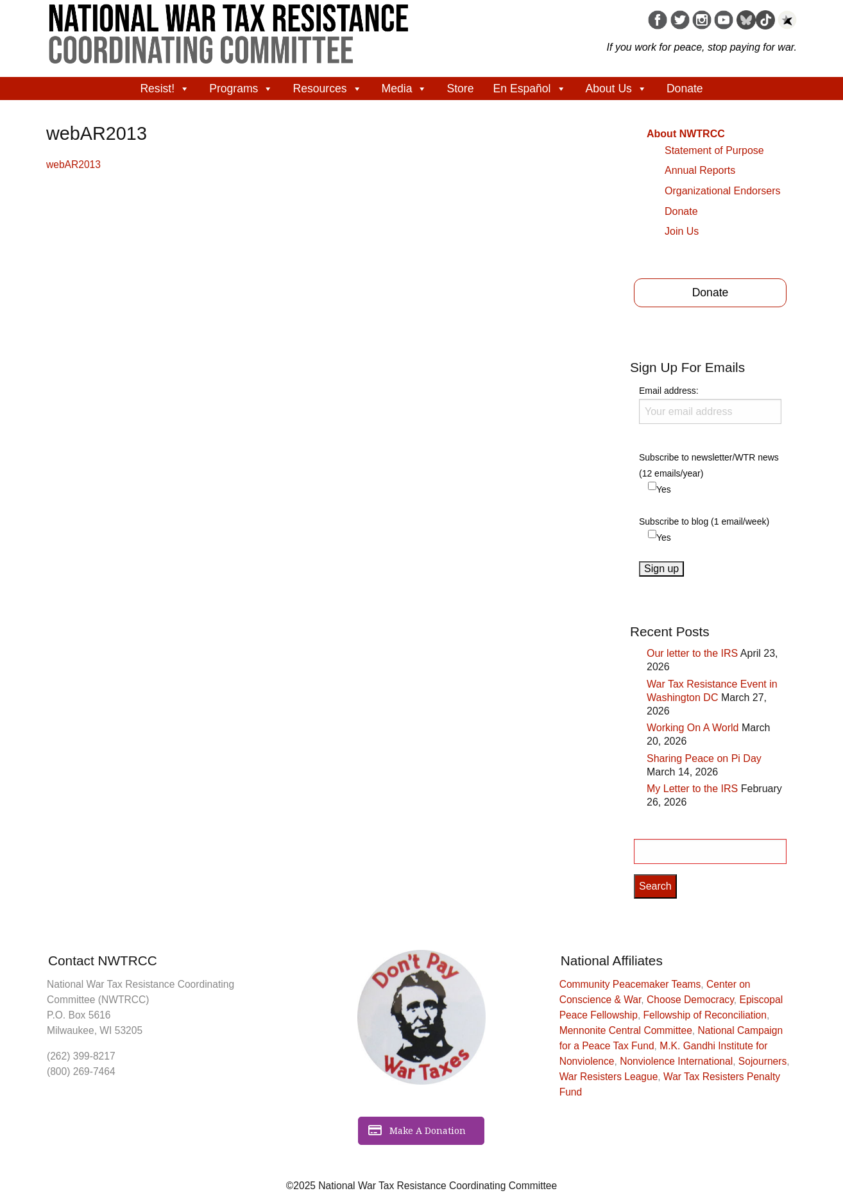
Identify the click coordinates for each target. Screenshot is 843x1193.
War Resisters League (608, 1076)
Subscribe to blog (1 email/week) (704, 521)
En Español (529, 88)
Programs (241, 88)
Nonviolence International (676, 1061)
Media (405, 88)
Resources (327, 88)
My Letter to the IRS (692, 788)
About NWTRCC (686, 133)
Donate (685, 88)
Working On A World (692, 727)
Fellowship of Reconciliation (705, 1015)
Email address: (710, 404)
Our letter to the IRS (692, 653)
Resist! (165, 88)
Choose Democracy (690, 999)
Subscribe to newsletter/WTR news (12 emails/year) (709, 465)
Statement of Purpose (714, 150)
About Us (616, 88)
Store (460, 88)
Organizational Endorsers (723, 190)
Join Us (682, 231)
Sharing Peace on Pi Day (704, 758)
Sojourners (762, 1061)
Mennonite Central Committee (625, 1030)
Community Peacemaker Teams (630, 984)
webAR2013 (73, 164)
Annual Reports (700, 170)
